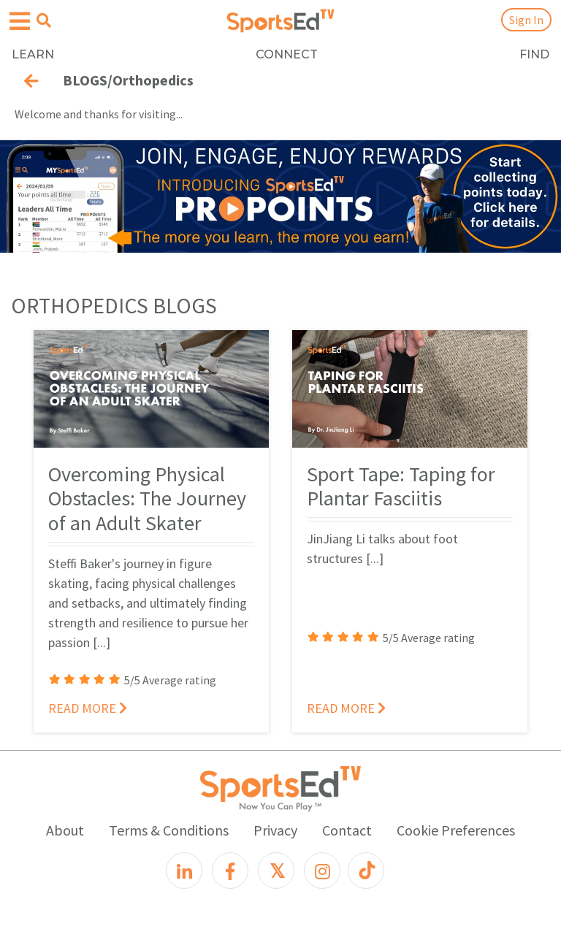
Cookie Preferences (456, 830)
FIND (534, 54)
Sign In (526, 19)
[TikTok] (366, 870)
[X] (276, 870)
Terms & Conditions (169, 830)
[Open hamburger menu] (19, 21)
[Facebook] (230, 870)
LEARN (33, 54)
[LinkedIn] (184, 870)
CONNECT (287, 54)
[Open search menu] (44, 20)
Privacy (275, 830)
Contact (347, 830)
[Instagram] (322, 870)
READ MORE (87, 708)
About (65, 830)
